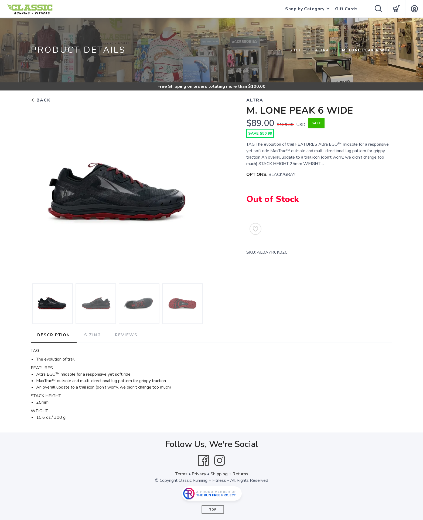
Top (213, 510)
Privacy (199, 474)
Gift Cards (346, 9)
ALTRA (322, 50)
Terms (181, 474)
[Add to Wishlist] (255, 229)
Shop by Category (304, 9)
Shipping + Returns (229, 474)
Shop (295, 50)
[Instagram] (220, 460)
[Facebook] (203, 460)
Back (41, 100)
